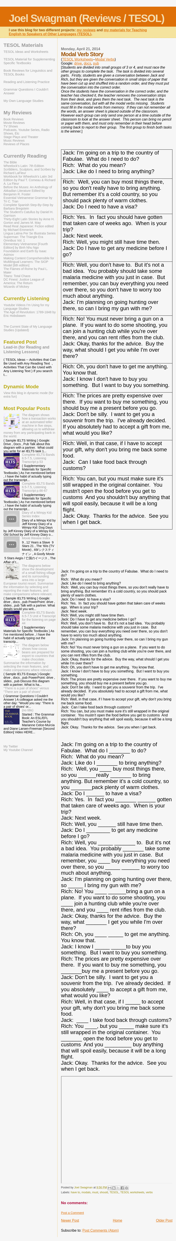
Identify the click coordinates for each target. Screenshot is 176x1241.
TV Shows (11, 126)
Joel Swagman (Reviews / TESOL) (86, 18)
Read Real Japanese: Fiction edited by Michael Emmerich (29, 228)
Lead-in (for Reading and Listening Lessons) (26, 349)
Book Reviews (14, 119)
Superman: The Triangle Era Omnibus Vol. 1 (23, 238)
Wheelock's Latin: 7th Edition (24, 166)
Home (117, 1220)
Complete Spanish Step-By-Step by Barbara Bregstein (28, 206)
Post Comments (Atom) (100, 1230)
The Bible (10, 162)
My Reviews (18, 112)
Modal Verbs (105, 59)
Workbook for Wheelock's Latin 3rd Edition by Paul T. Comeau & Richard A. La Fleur (29, 180)
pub (96, 63)
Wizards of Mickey (16, 286)
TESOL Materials (23, 45)
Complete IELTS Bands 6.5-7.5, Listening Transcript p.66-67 (38, 487)
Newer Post (70, 1220)
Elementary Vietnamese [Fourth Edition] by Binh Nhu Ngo (26, 245)
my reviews (86, 30)
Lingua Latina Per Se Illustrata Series (30, 233)
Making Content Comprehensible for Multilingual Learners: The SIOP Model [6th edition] (29, 261)
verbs (149, 1192)
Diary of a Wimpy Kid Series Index (36, 514)
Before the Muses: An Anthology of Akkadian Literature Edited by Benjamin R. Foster (28, 190)
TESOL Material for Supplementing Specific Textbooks (29, 61)
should (104, 1192)
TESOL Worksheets (77, 59)
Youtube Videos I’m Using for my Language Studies (26, 306)
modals (86, 1192)
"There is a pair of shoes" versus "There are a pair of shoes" (26, 690)
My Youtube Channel (18, 750)
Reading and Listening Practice (27, 82)
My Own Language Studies (23, 101)
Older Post (164, 1220)
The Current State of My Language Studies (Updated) (28, 328)
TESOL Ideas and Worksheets (26, 52)
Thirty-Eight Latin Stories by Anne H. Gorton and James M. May (29, 220)
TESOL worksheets (132, 1192)
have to (75, 1192)
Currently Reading (25, 156)
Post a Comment (72, 1213)
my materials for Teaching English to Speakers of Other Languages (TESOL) (78, 32)
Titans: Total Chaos (17, 276)
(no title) (27, 710)
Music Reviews (14, 140)
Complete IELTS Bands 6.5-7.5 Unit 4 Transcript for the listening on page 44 (38, 618)
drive (78, 63)
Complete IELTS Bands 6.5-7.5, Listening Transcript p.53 (38, 458)
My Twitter (11, 746)
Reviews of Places (16, 144)
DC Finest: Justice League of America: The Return (24, 281)
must (95, 1192)
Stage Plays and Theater (21, 137)
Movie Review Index (36, 538)
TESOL (114, 1192)
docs (87, 63)
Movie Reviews (14, 123)
